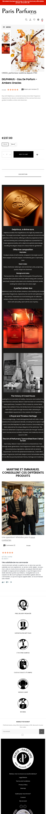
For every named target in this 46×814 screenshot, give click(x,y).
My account (23, 801)
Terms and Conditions (23, 781)
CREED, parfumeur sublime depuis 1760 (19, 73)
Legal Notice (23, 777)
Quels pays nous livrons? (23, 793)
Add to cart (23, 154)
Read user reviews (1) (30, 89)
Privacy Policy (23, 784)
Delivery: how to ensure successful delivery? (23, 774)
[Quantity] (7, 154)
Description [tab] (23, 174)
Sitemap (23, 788)
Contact (23, 797)
